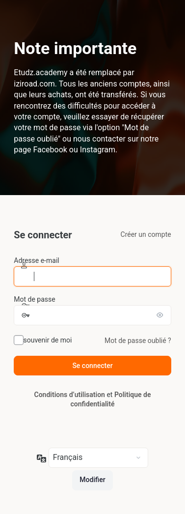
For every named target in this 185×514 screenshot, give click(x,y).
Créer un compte (146, 234)
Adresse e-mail (36, 260)
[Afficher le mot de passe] (161, 315)
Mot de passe (34, 299)
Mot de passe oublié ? (138, 340)
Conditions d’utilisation (69, 395)
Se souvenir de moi (43, 340)
